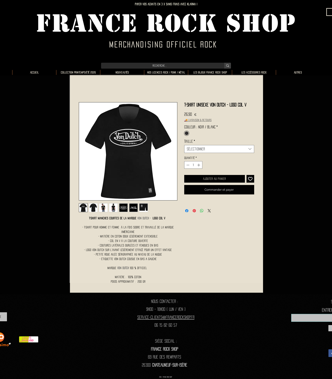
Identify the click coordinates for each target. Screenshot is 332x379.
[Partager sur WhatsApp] (201, 210)
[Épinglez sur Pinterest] (194, 210)
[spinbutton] (193, 165)
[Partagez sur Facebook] (186, 210)
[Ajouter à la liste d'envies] (250, 179)
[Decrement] (187, 165)
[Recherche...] (159, 65)
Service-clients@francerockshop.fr (165, 317)
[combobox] (219, 149)
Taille (189, 141)
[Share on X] (209, 210)
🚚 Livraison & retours (198, 120)
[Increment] (199, 165)
